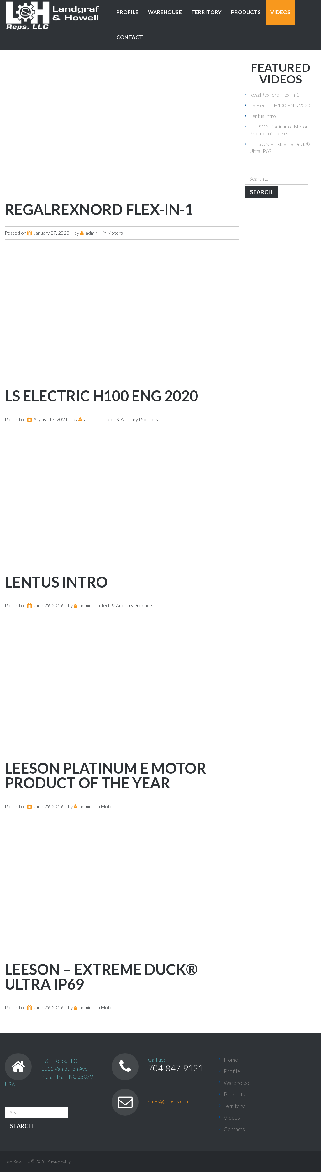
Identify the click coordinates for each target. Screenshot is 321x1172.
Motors (115, 233)
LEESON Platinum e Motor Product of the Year (105, 775)
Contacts (234, 1129)
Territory (206, 12)
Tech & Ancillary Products (132, 419)
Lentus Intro (56, 582)
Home (231, 1059)
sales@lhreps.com (169, 1101)
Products (246, 12)
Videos (280, 12)
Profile (127, 12)
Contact (129, 37)
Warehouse (165, 12)
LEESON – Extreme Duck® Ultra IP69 (101, 976)
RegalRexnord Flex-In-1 (99, 209)
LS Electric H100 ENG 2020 (101, 396)
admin (92, 233)
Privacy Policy (59, 1161)
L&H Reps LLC (17, 1161)
